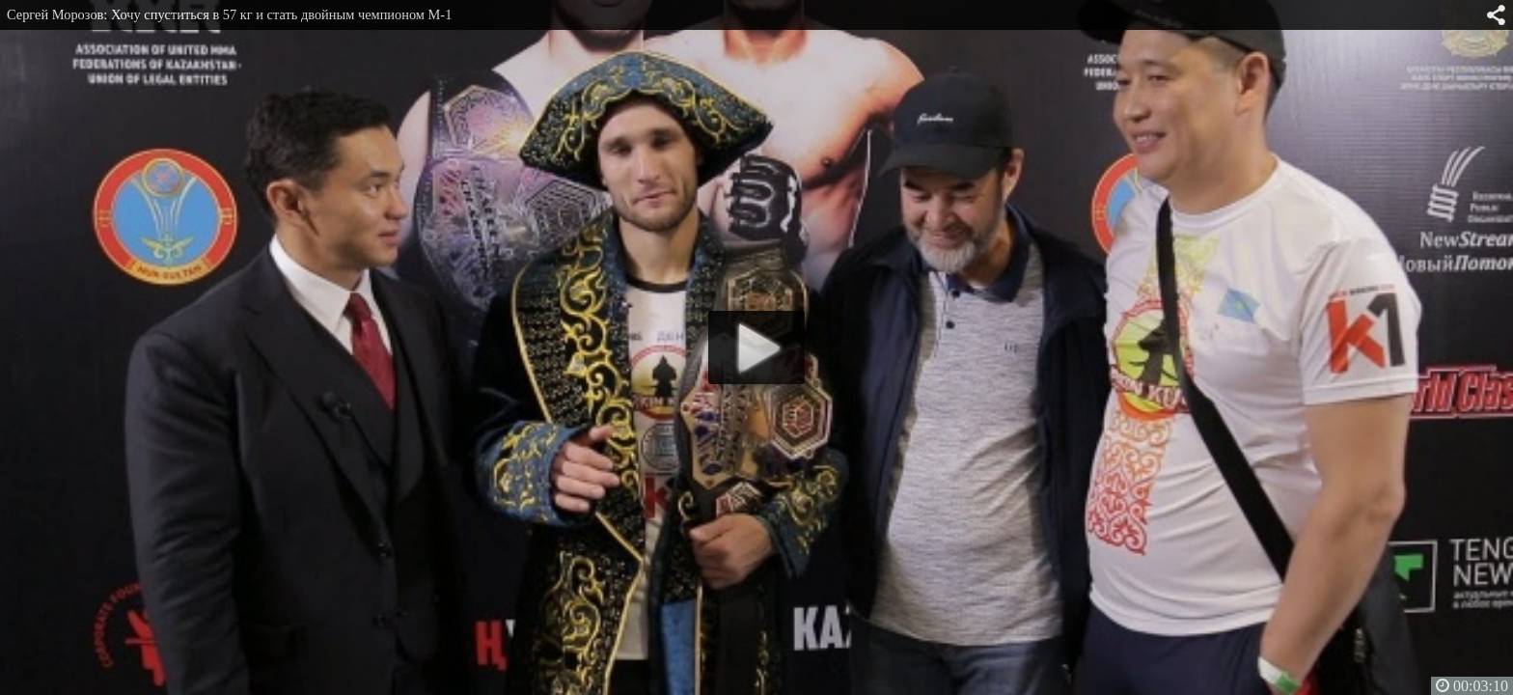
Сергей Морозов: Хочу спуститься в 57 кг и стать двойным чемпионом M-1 (229, 14)
